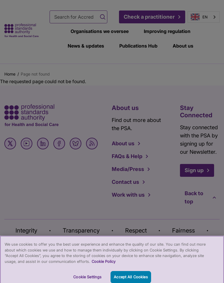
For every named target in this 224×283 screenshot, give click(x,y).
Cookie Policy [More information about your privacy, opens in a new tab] (104, 263)
